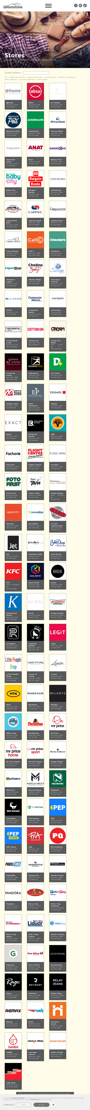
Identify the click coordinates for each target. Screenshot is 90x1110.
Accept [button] (41, 1105)
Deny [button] (24, 1105)
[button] (48, 5)
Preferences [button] (9, 1105)
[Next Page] (45, 1094)
